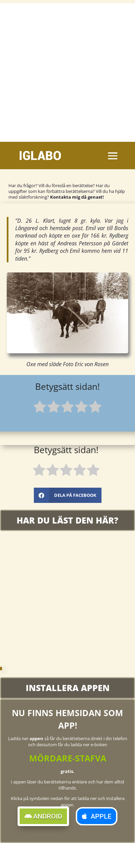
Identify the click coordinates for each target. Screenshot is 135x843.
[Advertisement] (67, 70)
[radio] (39, 407)
